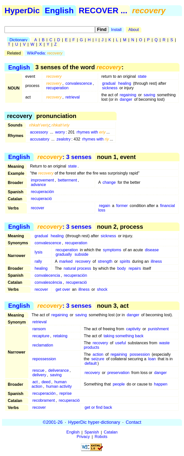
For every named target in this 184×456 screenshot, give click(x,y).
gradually (64, 254)
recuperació (41, 198)
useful (120, 343)
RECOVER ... (103, 10)
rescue (38, 370)
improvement (42, 180)
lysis (38, 252)
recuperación (42, 192)
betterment (67, 180)
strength (105, 261)
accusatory (39, 139)
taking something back (123, 336)
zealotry (63, 139)
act (35, 382)
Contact (133, 422)
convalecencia (47, 275)
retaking (60, 336)
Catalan (111, 432)
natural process (77, 268)
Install (116, 30)
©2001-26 (53, 422)
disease (152, 250)
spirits (125, 261)
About (133, 30)
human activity (59, 386)
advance (38, 184)
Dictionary (18, 40)
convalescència (48, 282)
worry (60, 132)
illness (156, 261)
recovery (82, 261)
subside (81, 254)
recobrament (43, 400)
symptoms (112, 250)
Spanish (91, 432)
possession (140, 354)
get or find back (98, 407)
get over (63, 289)
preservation (118, 372)
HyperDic (22, 10)
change (109, 182)
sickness (109, 88)
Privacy (83, 437)
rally (38, 261)
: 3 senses (64, 157)
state (142, 76)
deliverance (58, 370)
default (91, 363)
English (59, 10)
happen (160, 384)
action (98, 354)
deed (46, 382)
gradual (108, 83)
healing (124, 83)
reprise (65, 393)
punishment (158, 329)
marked (65, 261)
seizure (97, 359)
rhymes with (91, 132)
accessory (39, 132)
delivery (39, 375)
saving (149, 95)
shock (102, 289)
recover (37, 208)
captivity (133, 329)
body (121, 268)
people (119, 384)
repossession (44, 359)
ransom (39, 329)
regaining (128, 95)
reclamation (42, 345)
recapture (40, 336)
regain (104, 206)
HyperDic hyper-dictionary (94, 422)
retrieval (72, 97)
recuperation (57, 88)
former (122, 206)
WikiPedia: (44, 53)
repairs (135, 268)
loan (152, 359)
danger (126, 99)
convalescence (78, 83)
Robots (101, 437)
